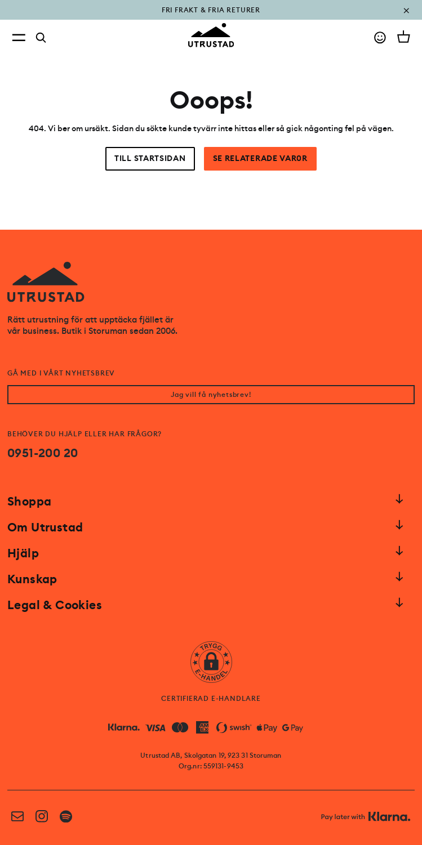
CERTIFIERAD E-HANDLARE (211, 698)
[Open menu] (18, 37)
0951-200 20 (42, 453)
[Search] (41, 37)
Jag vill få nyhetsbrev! (211, 394)
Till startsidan (150, 158)
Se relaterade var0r (260, 158)
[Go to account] (380, 37)
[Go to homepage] (211, 35)
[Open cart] (403, 36)
